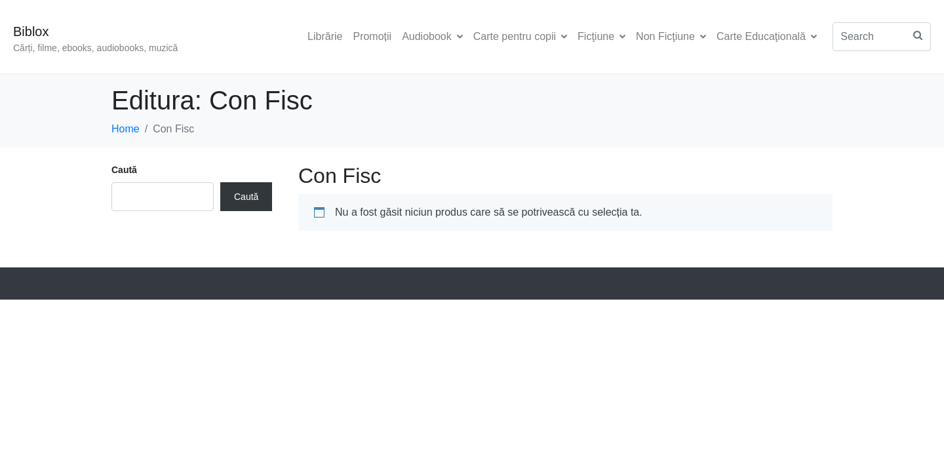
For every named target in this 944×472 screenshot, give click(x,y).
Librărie (324, 36)
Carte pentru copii (520, 36)
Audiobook (432, 36)
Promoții (372, 36)
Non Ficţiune (671, 36)
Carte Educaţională (767, 36)
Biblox (31, 31)
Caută (124, 170)
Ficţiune (601, 36)
